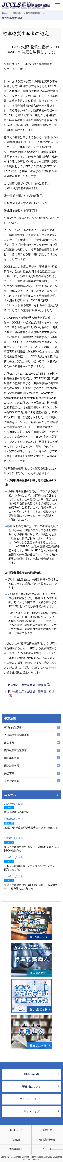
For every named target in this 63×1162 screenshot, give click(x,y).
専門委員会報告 (47, 1139)
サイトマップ (32, 1111)
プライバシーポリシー (31, 1099)
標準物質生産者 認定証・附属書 (27, 684)
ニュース (10, 794)
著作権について (31, 1086)
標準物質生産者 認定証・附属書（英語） (32, 691)
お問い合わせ (32, 1074)
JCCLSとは (16, 1130)
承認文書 (15, 1139)
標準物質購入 (16, 1149)
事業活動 (10, 718)
